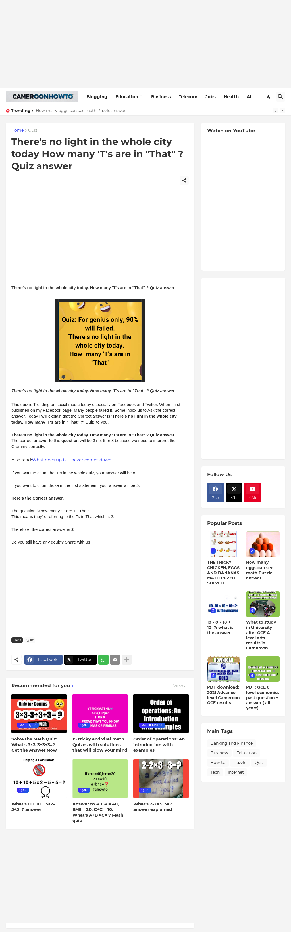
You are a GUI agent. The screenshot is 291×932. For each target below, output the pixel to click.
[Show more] (127, 660)
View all (181, 686)
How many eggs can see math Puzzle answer (81, 110)
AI (249, 96)
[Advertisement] (145, 44)
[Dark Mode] (269, 97)
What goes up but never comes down (71, 459)
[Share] (184, 180)
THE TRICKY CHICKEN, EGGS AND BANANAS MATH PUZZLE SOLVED (223, 573)
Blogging (96, 96)
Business (161, 96)
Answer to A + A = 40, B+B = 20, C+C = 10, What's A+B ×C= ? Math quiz (97, 812)
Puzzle (240, 762)
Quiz (32, 130)
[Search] (280, 97)
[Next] (282, 110)
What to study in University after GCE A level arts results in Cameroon (261, 635)
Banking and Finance (232, 743)
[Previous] (275, 110)
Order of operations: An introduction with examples (159, 744)
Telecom (188, 96)
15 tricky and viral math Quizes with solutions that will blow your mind (99, 744)
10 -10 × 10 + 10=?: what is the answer (220, 627)
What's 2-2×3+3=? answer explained (152, 806)
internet (236, 772)
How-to (218, 762)
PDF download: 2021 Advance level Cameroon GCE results (223, 695)
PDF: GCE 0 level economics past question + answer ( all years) (262, 697)
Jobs (210, 96)
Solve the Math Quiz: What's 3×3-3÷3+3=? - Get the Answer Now (34, 744)
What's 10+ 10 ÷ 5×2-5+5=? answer (33, 806)
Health (231, 96)
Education (126, 96)
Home (17, 130)
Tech (215, 772)
